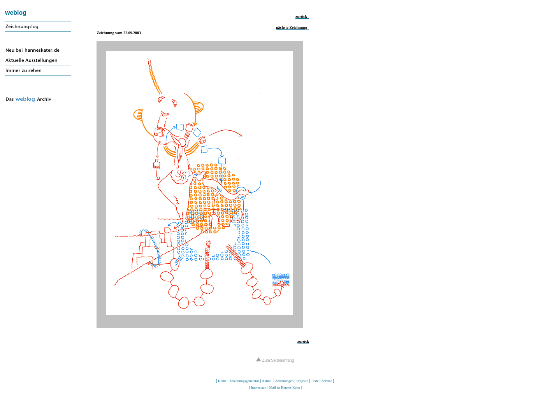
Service (327, 381)
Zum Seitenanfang (275, 360)
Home (222, 381)
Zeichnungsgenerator (244, 381)
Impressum (258, 387)
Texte (315, 381)
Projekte (302, 381)
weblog (15, 12)
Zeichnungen (284, 381)
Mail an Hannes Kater (284, 387)
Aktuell (267, 381)
